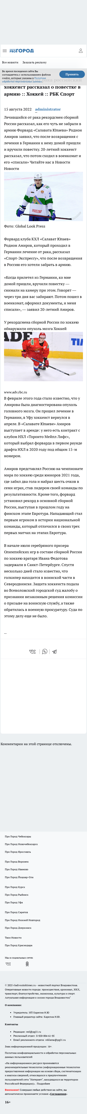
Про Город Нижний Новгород (22, 920)
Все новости (10, 62)
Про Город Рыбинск (16, 894)
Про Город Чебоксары (18, 836)
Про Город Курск (15, 887)
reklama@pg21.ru (55, 1039)
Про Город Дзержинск (18, 927)
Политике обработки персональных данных (24, 79)
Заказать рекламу (35, 62)
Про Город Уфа (14, 902)
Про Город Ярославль (18, 851)
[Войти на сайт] (80, 51)
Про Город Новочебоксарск (21, 844)
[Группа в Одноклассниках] (27, 964)
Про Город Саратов (16, 912)
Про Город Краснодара (18, 945)
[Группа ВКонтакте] (8, 964)
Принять (72, 74)
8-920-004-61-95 (45, 1035)
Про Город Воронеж (17, 861)
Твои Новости (13, 937)
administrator (48, 109)
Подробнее (43, 1083)
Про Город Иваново (16, 869)
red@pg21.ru (33, 1031)
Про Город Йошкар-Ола (19, 877)
